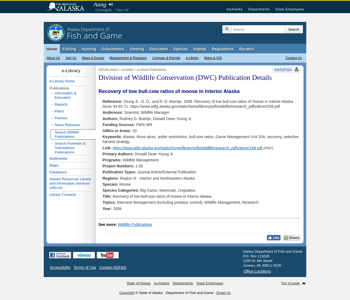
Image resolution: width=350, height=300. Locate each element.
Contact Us (294, 58)
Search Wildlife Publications (67, 134)
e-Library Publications (152, 69)
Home (51, 49)
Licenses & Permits (166, 58)
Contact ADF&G (113, 267)
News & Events (93, 58)
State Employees (289, 9)
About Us (53, 58)
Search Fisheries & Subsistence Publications (70, 147)
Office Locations (257, 271)
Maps (54, 165)
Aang (100, 4)
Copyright (127, 293)
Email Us (224, 293)
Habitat (199, 49)
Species (180, 49)
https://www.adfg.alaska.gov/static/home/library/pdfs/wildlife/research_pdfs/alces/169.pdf (187, 148)
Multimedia (58, 158)
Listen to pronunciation (110, 4)
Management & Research (128, 58)
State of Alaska (68, 7)
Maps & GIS (213, 58)
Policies (61, 118)
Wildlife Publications (135, 224)
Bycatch (246, 49)
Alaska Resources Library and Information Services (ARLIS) (70, 183)
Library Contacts (62, 195)
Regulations (223, 49)
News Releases (67, 125)
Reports (61, 104)
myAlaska (234, 9)
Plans (59, 111)
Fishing (69, 49)
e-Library (192, 58)
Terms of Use (85, 267)
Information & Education (65, 95)
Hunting (89, 49)
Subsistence (113, 49)
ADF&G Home (108, 69)
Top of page (290, 283)
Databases (58, 172)
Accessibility (60, 267)
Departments (259, 9)
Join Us (70, 58)
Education (159, 49)
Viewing (137, 49)
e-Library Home (62, 81)
